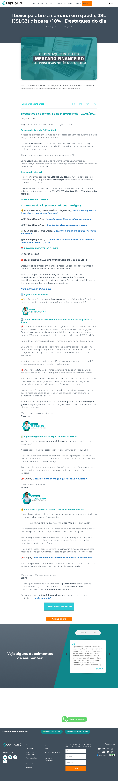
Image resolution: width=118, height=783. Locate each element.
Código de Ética (32, 764)
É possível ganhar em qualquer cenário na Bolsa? (60, 479)
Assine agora (59, 619)
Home (28, 745)
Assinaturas (87, 3)
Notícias (48, 3)
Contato (78, 3)
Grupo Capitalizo (37, 3)
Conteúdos (58, 3)
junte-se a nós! (43, 598)
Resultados (68, 3)
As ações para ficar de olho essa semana (69, 219)
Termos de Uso (31, 758)
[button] (73, 103)
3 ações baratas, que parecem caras (67, 225)
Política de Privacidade (30, 753)
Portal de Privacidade (52, 752)
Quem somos (50, 745)
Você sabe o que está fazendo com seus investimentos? (63, 557)
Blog (46, 749)
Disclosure (48, 764)
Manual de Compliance (49, 759)
